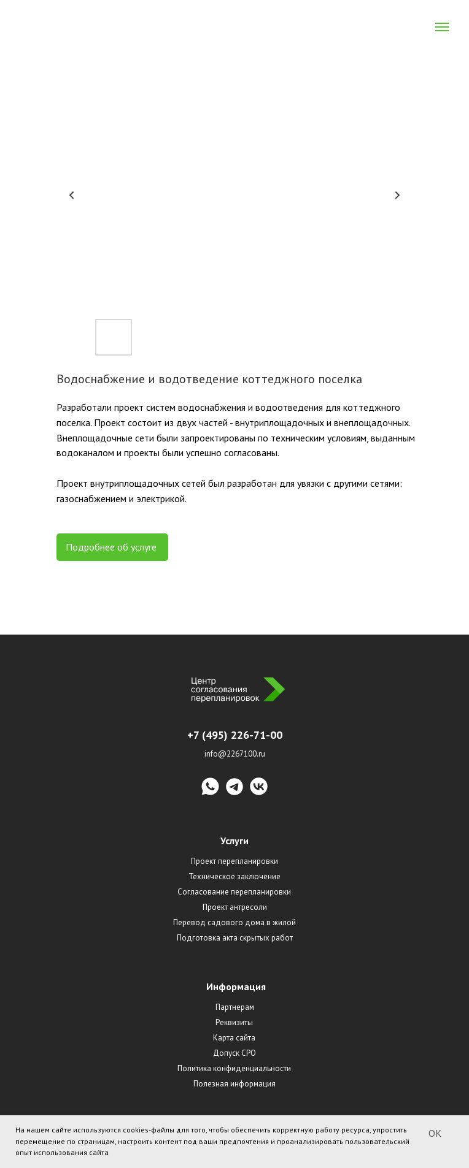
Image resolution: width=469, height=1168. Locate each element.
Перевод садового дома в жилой (234, 922)
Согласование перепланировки (234, 892)
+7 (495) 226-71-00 (234, 735)
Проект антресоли (235, 907)
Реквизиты (234, 1022)
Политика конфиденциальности (234, 1068)
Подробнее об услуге (112, 547)
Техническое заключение (234, 876)
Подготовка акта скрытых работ (235, 938)
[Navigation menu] (442, 27)
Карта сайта (234, 1037)
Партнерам (234, 1007)
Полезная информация (234, 1083)
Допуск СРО (234, 1053)
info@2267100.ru (234, 754)
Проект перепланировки (234, 861)
